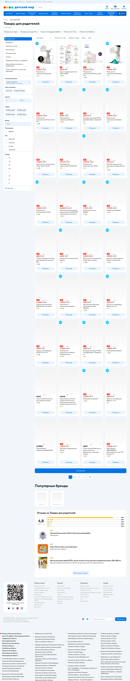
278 (90, 477)
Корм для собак (107, 592)
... (86, 477)
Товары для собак (108, 590)
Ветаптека (106, 597)
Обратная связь (38, 604)
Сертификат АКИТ (39, 602)
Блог (81, 599)
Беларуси (26, 621)
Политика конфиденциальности (43, 597)
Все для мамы (10, 50)
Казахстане (20, 621)
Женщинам (9, 42)
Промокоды (37, 594)
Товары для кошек (108, 586)
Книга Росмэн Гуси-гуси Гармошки (63, 547)
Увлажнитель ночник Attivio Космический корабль (70, 533)
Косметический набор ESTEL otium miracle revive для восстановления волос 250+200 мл (85, 560)
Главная (6, 20)
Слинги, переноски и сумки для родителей (16, 70)
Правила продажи (39, 592)
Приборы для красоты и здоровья (16, 60)
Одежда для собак (108, 594)
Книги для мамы (11, 53)
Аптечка (8, 57)
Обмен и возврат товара (41, 590)
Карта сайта (37, 607)
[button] (121, 13)
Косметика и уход (11, 46)
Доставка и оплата (39, 586)
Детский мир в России (10, 621)
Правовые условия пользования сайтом (27, 618)
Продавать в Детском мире (41, 588)
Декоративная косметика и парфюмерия (14, 65)
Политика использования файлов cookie (43, 599)
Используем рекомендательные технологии (16, 620)
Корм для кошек (107, 588)
